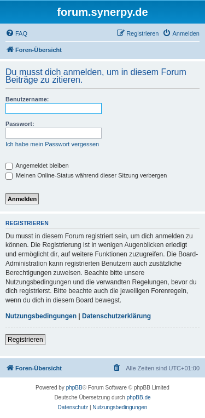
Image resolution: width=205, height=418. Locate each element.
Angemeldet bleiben (37, 165)
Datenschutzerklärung (116, 316)
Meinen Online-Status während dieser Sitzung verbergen (86, 175)
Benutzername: (27, 99)
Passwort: (19, 124)
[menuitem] (16, 33)
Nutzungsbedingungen (41, 316)
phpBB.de (139, 397)
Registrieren (25, 339)
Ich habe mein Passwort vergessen (52, 144)
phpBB (74, 388)
